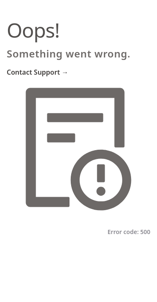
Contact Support (37, 72)
